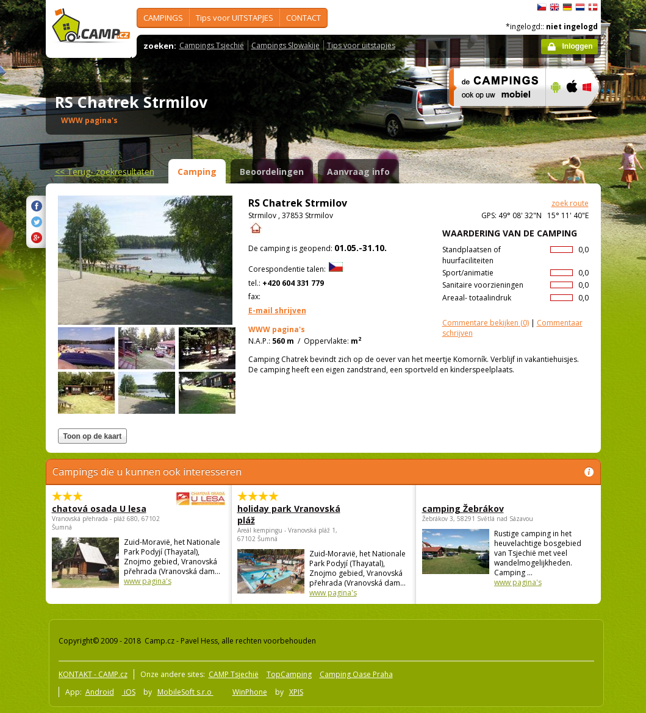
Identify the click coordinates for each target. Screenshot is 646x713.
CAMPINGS (163, 17)
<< (104, 171)
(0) (485, 322)
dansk (593, 7)
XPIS (296, 692)
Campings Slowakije (285, 45)
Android (99, 692)
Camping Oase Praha (356, 674)
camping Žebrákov (463, 508)
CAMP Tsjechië (234, 674)
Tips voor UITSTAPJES (234, 17)
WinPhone (249, 692)
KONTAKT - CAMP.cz (93, 674)
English (554, 7)
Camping (197, 171)
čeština (542, 7)
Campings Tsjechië (211, 45)
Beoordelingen (272, 171)
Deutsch (567, 7)
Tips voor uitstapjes (361, 45)
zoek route (570, 203)
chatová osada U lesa (105, 508)
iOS (128, 692)
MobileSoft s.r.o (185, 692)
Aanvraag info (358, 171)
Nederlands (580, 7)
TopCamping (289, 674)
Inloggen (577, 46)
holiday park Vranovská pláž (288, 514)
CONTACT (303, 17)
